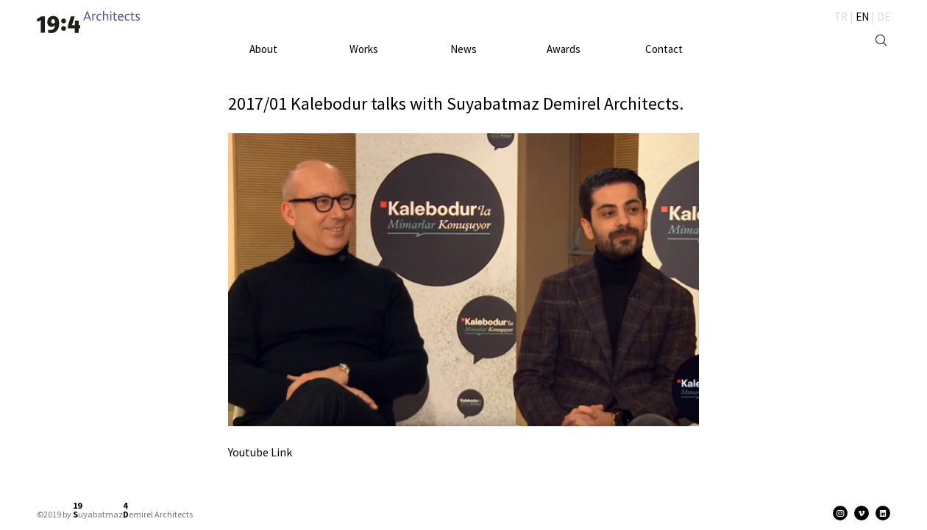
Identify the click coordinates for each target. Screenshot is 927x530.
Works (363, 49)
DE (883, 17)
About (263, 49)
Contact (664, 49)
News (463, 49)
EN (862, 17)
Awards (563, 49)
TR (841, 17)
